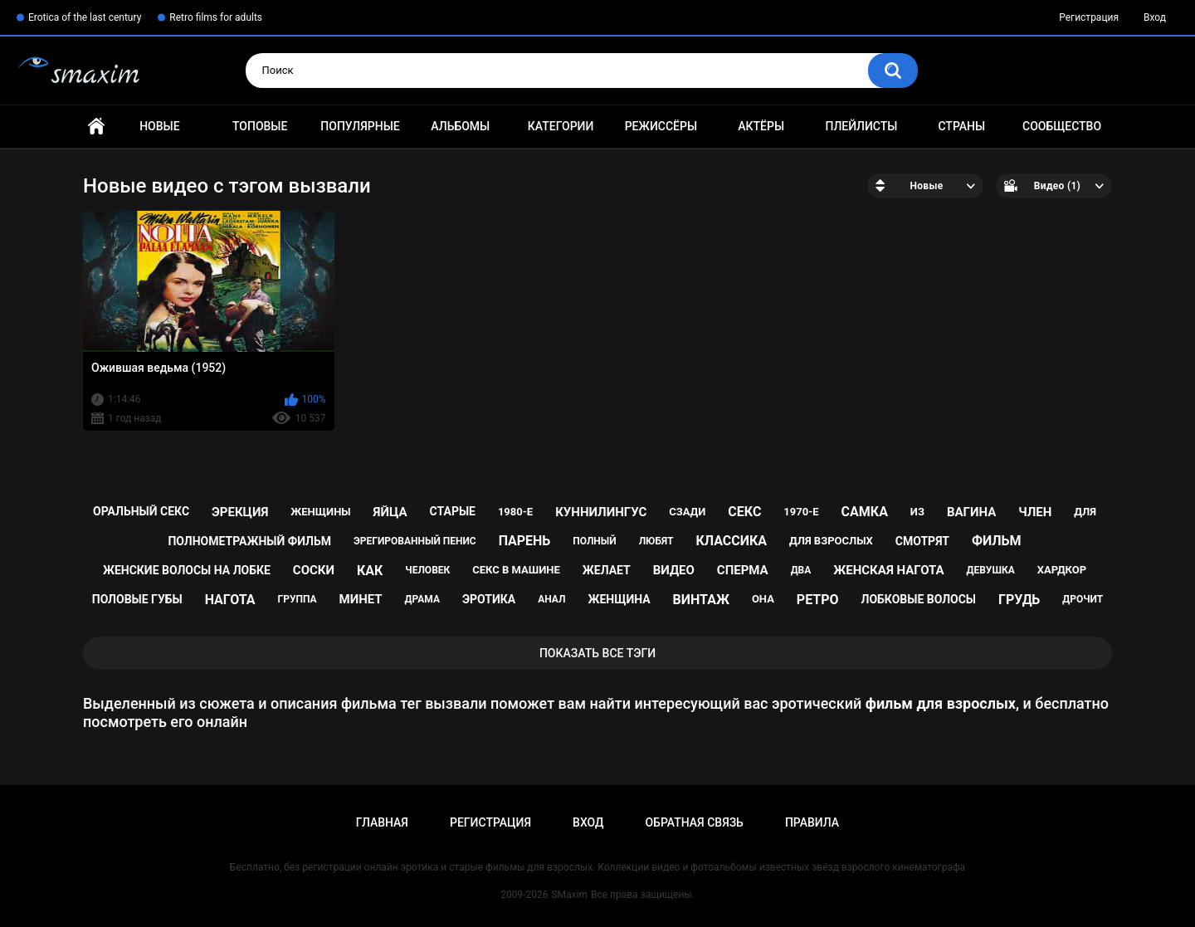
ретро (818, 599)
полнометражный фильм (249, 541)
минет (361, 599)
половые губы (137, 599)
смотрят (922, 541)
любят (656, 541)
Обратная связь (694, 822)
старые (453, 511)
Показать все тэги (597, 653)
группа (297, 599)
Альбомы (460, 126)
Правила (812, 822)
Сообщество (1061, 126)
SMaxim (569, 894)
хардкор (1061, 570)
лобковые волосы (919, 599)
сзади (687, 511)
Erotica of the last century (84, 17)
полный (594, 541)
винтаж (701, 599)
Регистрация (1089, 17)
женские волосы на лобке (187, 570)
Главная (96, 126)
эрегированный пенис (415, 541)
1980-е (515, 511)
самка (864, 512)
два (801, 570)
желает (607, 570)
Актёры (761, 126)
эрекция (240, 512)
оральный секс (141, 511)
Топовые (259, 126)
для (1085, 511)
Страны (961, 126)
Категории (561, 126)
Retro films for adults (215, 17)
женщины (320, 511)
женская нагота (888, 570)
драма (422, 599)
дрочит (1082, 599)
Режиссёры (661, 126)
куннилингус (600, 512)
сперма (742, 570)
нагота (230, 599)
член (1034, 512)
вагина (971, 512)
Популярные (359, 126)
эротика (488, 599)
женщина (619, 599)
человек (427, 570)
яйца (390, 512)
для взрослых (831, 540)
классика (731, 541)
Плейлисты (861, 126)
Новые (159, 126)
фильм (997, 541)
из (917, 511)
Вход (1155, 17)
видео (674, 570)
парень (525, 541)
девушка (991, 570)
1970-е (800, 511)
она (763, 599)
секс (744, 512)
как (370, 570)
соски (313, 570)
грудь (1019, 599)
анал (551, 599)
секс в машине (516, 570)
